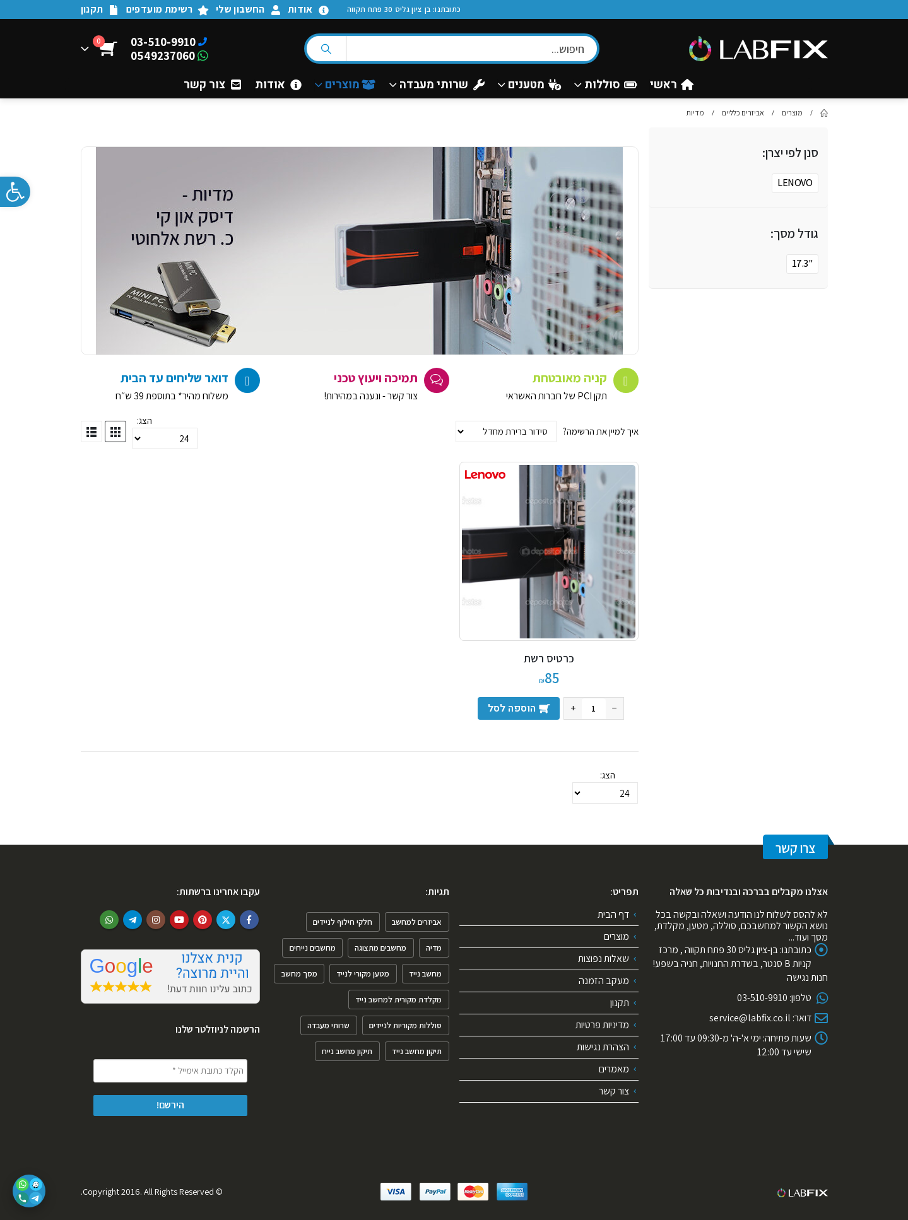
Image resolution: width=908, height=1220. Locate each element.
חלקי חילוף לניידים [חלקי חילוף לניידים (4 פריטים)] (342, 922)
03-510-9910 (163, 41)
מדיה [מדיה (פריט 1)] (434, 947)
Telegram (132, 919)
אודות (308, 9)
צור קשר (213, 85)
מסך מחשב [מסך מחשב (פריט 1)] (299, 973)
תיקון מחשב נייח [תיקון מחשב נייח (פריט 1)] (347, 1051)
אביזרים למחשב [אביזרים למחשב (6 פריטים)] (417, 922)
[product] (548, 551)
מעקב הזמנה (604, 980)
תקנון (100, 9)
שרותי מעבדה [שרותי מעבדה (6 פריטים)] (328, 1025)
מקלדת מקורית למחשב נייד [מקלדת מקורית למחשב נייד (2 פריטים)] (398, 999)
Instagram (155, 919)
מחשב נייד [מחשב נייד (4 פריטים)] (425, 973)
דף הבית (613, 914)
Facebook (249, 919)
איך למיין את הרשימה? (600, 431)
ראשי (671, 85)
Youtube (179, 919)
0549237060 (163, 55)
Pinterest (202, 919)
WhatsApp (109, 919)
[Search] (326, 48)
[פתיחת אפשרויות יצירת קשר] (29, 1191)
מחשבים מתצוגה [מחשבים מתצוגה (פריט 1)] (380, 947)
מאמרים (614, 1069)
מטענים (534, 85)
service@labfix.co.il (750, 1017)
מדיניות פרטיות (602, 1024)
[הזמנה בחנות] (506, 431)
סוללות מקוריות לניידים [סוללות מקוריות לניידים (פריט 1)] (405, 1025)
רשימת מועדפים (167, 9)
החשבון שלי (248, 9)
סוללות (610, 85)
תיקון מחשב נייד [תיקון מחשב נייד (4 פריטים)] (417, 1051)
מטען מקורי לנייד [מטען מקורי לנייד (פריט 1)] (362, 973)
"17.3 (802, 263)
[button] (15, 192)
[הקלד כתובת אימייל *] (170, 1070)
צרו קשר (795, 848)
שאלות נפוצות (603, 958)
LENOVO (794, 182)
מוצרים (350, 85)
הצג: (144, 420)
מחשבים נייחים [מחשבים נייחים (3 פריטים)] (313, 947)
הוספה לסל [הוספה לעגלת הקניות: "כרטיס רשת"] (512, 708)
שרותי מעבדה (442, 85)
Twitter (225, 919)
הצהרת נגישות (603, 1046)
